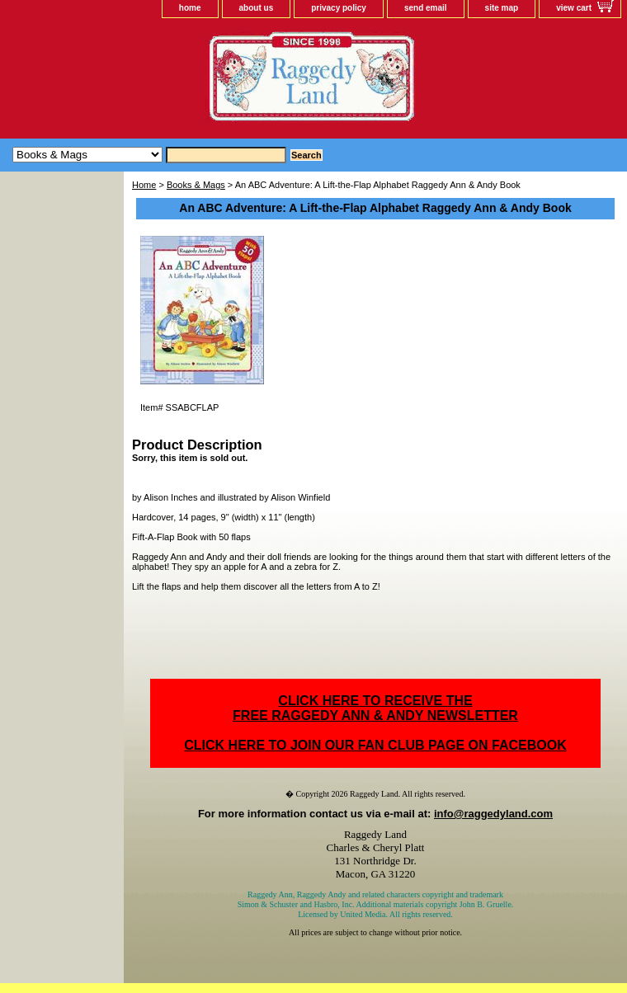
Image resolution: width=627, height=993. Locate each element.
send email (425, 7)
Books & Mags (196, 185)
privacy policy (338, 7)
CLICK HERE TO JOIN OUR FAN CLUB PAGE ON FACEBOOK (375, 745)
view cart (574, 7)
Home (144, 185)
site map (502, 7)
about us (256, 7)
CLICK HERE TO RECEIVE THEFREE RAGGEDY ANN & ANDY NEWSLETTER (375, 708)
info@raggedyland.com (493, 813)
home (190, 7)
